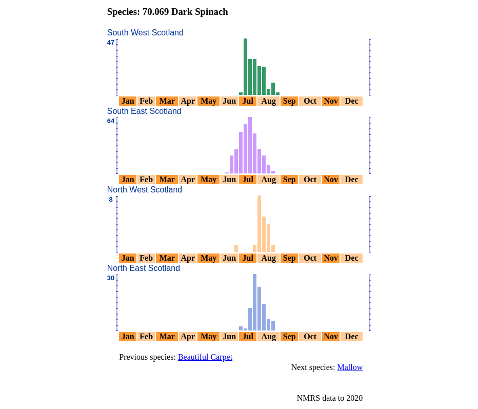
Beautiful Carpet (205, 357)
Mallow (350, 367)
